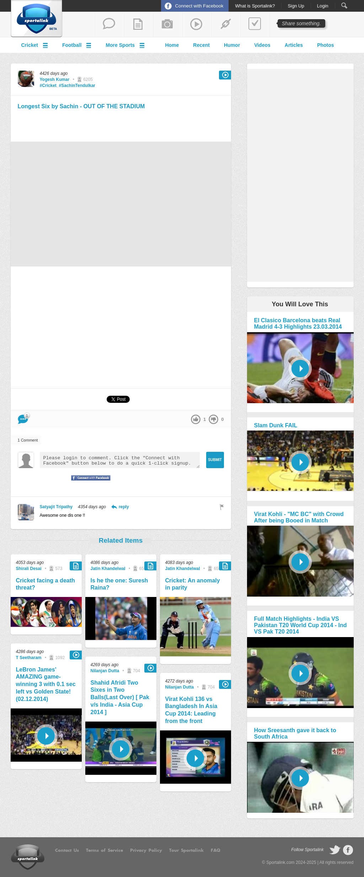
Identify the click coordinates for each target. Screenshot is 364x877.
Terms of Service (104, 850)
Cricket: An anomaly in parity (192, 584)
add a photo (167, 24)
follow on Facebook (348, 850)
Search (344, 5)
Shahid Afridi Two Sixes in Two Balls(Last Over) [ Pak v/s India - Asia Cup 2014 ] (120, 697)
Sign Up (296, 6)
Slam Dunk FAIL (276, 425)
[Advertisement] (121, 124)
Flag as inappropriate (222, 507)
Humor (232, 45)
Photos (325, 45)
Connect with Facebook (199, 6)
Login (322, 6)
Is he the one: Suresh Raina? (119, 584)
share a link (225, 24)
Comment (23, 417)
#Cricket (48, 85)
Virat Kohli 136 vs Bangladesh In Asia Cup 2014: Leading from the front (191, 710)
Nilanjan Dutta (105, 670)
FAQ (215, 850)
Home (172, 45)
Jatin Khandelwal (108, 568)
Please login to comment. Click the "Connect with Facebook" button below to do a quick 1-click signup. (120, 460)
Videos (262, 45)
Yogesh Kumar (55, 79)
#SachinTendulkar (77, 85)
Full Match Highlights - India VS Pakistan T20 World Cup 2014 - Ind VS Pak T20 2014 (300, 625)
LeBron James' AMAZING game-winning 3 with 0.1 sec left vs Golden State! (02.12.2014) (46, 684)
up (195, 419)
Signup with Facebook (89, 482)
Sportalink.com (280, 862)
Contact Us (67, 850)
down (213, 419)
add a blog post (138, 24)
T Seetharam (29, 657)
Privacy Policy (146, 850)
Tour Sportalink (186, 850)
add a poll (254, 24)
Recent (201, 45)
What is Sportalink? (255, 6)
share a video (196, 24)
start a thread (109, 24)
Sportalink (37, 19)
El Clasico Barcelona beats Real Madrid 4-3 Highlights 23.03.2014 (298, 323)
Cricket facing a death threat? (45, 584)
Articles (294, 45)
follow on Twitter (335, 850)
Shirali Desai (29, 568)
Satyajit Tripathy (56, 506)
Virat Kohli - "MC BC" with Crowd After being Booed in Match (299, 517)
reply (124, 506)
